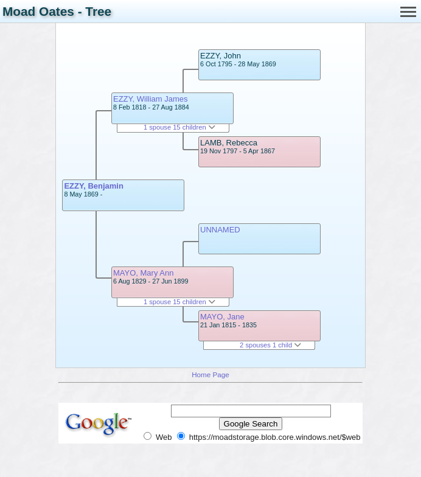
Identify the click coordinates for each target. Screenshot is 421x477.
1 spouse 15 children (179, 127)
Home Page (210, 374)
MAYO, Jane (222, 316)
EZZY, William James (150, 98)
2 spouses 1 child (270, 345)
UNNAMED (220, 229)
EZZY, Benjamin (94, 185)
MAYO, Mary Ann (143, 272)
